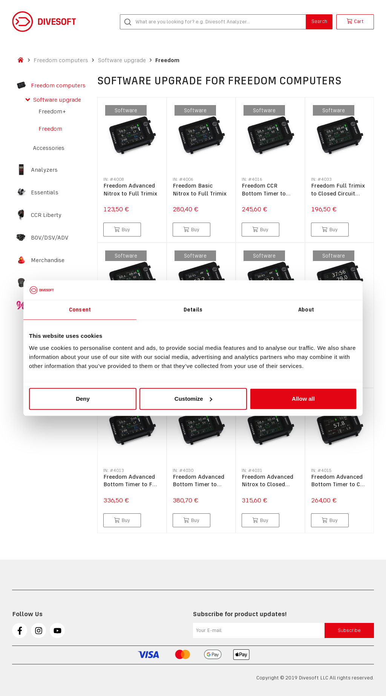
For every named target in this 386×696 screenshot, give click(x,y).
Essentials (44, 192)
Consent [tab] (80, 310)
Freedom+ (52, 111)
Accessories (48, 148)
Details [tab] (193, 310)
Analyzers (44, 170)
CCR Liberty (46, 215)
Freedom (167, 60)
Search (319, 21)
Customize (193, 398)
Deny (83, 398)
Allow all (303, 398)
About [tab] (306, 310)
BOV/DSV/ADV (50, 238)
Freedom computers (61, 60)
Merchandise (47, 260)
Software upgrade (122, 60)
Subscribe (349, 630)
